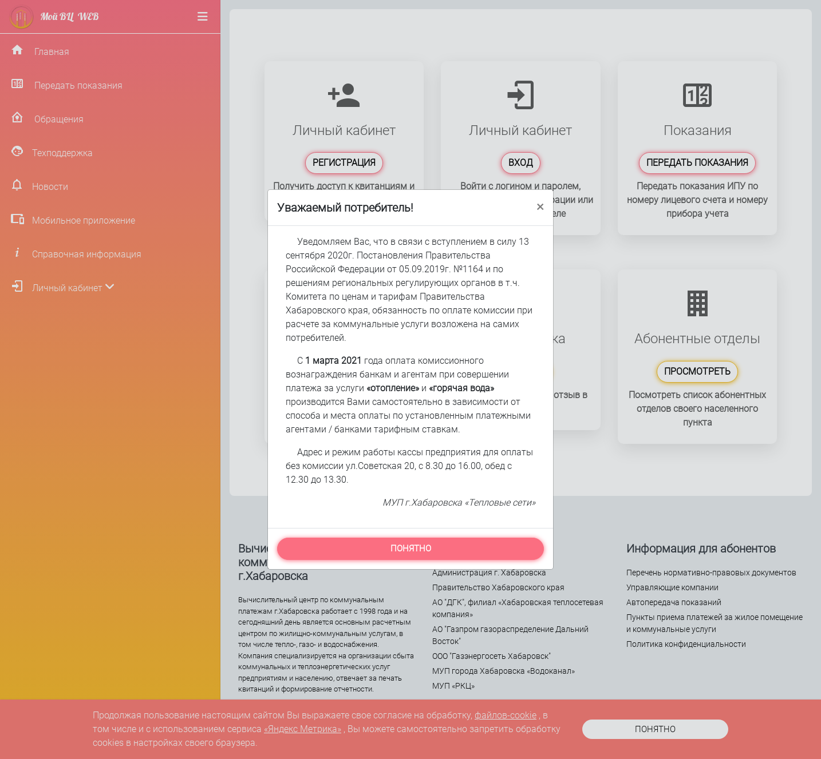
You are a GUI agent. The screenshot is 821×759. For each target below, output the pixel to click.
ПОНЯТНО (410, 548)
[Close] (540, 206)
